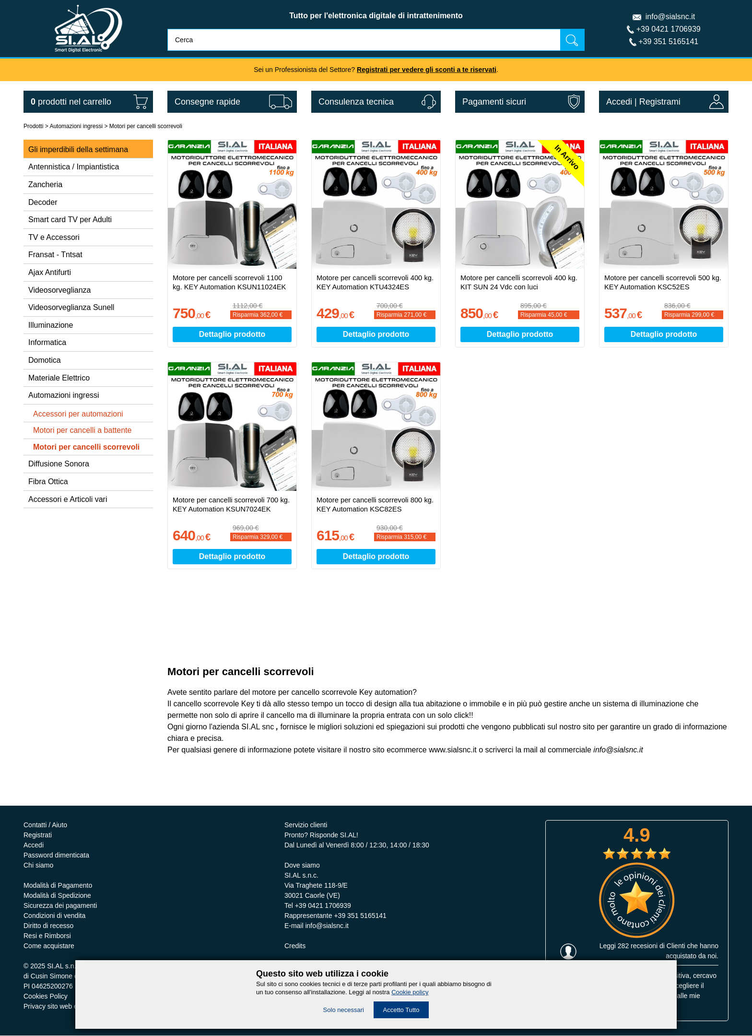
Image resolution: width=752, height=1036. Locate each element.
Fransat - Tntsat (55, 254)
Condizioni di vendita (54, 916)
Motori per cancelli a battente (82, 430)
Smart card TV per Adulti (70, 219)
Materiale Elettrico (59, 378)
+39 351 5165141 (668, 41)
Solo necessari (343, 1009)
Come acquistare (49, 946)
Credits (295, 946)
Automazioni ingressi (76, 126)
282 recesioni (638, 946)
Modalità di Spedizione (57, 896)
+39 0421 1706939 (668, 29)
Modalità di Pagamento (58, 886)
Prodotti (33, 126)
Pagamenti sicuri (494, 102)
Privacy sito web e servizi (61, 1007)
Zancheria (45, 184)
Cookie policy (409, 992)
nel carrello (71, 102)
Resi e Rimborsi (47, 936)
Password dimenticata (56, 855)
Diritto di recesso (48, 926)
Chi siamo (38, 865)
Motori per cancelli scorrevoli (145, 126)
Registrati (38, 835)
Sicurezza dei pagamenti (60, 906)
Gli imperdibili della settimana (78, 149)
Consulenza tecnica (356, 102)
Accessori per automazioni (78, 414)
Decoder (42, 202)
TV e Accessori (54, 237)
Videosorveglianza (59, 290)
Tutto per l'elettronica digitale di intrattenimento (376, 16)
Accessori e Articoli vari (67, 499)
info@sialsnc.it (670, 16)
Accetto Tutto (401, 1009)
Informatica (47, 342)
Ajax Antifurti (49, 272)
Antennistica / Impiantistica (73, 167)
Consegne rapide (207, 102)
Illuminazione (50, 325)
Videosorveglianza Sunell (71, 307)
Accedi (619, 102)
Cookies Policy (46, 996)
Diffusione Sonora (58, 464)
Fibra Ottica (48, 481)
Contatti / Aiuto (45, 825)
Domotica (44, 360)
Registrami (660, 102)
